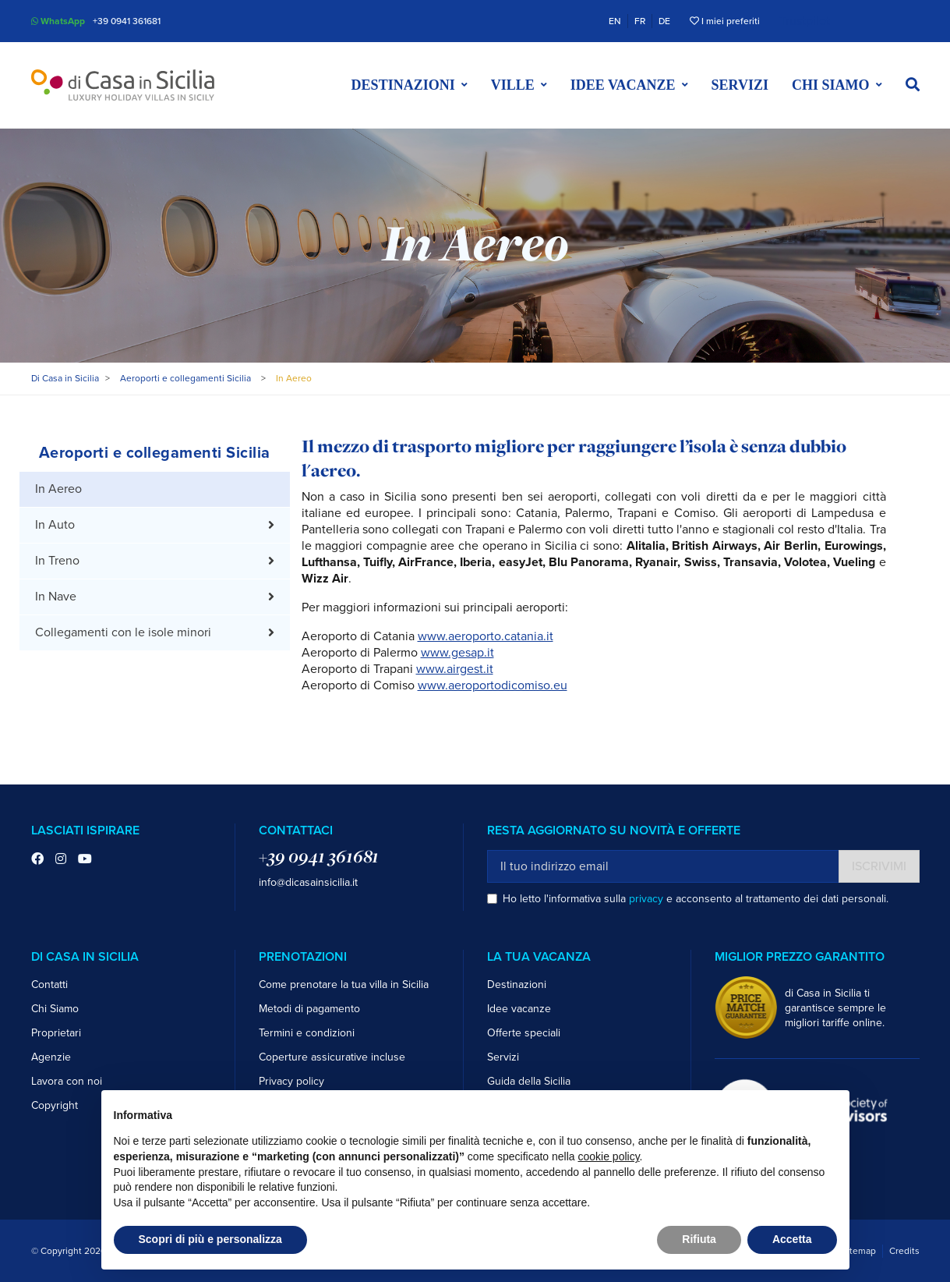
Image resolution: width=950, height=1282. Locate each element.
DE (664, 21)
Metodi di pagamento (309, 1008)
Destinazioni (516, 984)
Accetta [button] (792, 1239)
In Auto (55, 525)
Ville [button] (513, 85)
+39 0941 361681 (127, 21)
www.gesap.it (457, 652)
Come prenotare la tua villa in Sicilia (344, 984)
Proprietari (56, 1032)
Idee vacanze (519, 1008)
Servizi (740, 85)
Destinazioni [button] (403, 85)
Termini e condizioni (307, 1032)
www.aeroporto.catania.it (485, 636)
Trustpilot (804, 21)
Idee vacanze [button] (623, 85)
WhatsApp (58, 21)
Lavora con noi (66, 1081)
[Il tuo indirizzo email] (663, 866)
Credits (904, 1250)
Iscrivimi (879, 866)
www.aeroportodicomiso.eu (492, 685)
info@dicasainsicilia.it (308, 882)
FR (639, 21)
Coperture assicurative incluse (332, 1057)
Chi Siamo (55, 1008)
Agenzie (51, 1057)
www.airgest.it (454, 669)
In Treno (57, 560)
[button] (913, 85)
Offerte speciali (523, 1032)
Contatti (49, 984)
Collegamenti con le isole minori (123, 632)
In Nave (55, 596)
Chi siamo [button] (831, 85)
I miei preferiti (725, 21)
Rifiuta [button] (699, 1239)
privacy (646, 898)
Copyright (54, 1105)
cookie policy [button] (608, 1156)
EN (615, 21)
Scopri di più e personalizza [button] (210, 1239)
